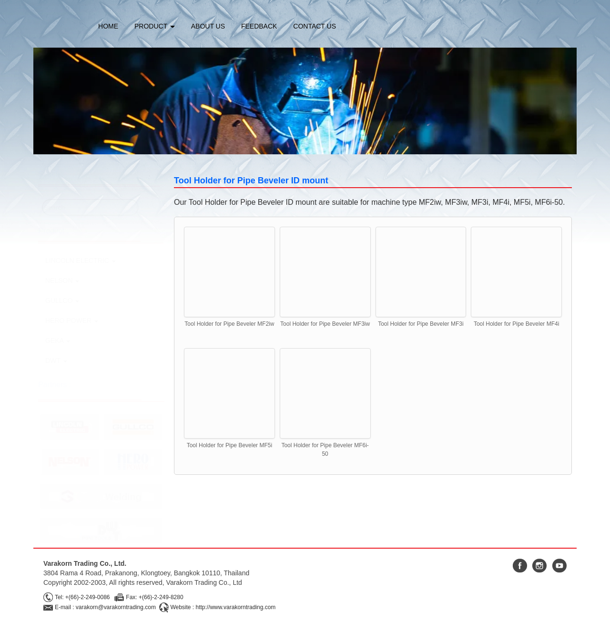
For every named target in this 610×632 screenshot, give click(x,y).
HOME (108, 26)
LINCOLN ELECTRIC (80, 260)
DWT (56, 360)
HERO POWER (71, 320)
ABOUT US (208, 26)
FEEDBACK (259, 26)
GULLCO (62, 300)
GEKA (57, 340)
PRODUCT (154, 26)
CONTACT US (314, 26)
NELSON (62, 280)
